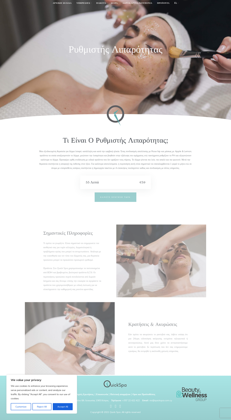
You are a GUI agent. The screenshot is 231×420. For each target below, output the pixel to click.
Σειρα (114, 3)
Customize (20, 406)
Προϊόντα (163, 3)
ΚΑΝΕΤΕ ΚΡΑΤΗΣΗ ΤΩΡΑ (115, 197)
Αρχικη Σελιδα (62, 3)
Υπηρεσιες (83, 3)
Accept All (62, 406)
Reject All (42, 406)
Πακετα (101, 3)
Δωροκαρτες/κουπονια (137, 3)
